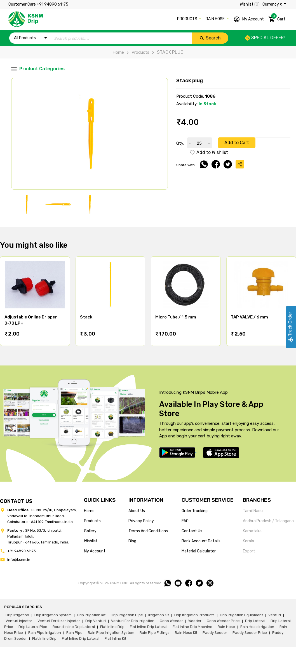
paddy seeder (215, 632)
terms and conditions (148, 531)
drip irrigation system (53, 615)
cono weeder (171, 621)
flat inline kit (115, 638)
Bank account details (201, 541)
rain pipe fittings (155, 632)
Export (249, 551)
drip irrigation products (194, 615)
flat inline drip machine (192, 627)
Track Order (290, 327)
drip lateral (255, 621)
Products (136, 52)
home (89, 510)
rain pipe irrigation (44, 632)
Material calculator (199, 551)
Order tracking (195, 510)
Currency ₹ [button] (272, 4)
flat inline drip (112, 627)
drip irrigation (17, 615)
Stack (86, 317)
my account (94, 551)
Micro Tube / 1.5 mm (175, 317)
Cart (276, 18)
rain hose (226, 627)
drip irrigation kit (91, 615)
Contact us (192, 531)
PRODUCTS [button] (187, 19)
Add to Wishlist (209, 152)
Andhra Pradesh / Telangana (268, 521)
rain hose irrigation (257, 627)
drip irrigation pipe (127, 615)
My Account (248, 19)
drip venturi (95, 621)
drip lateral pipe (32, 627)
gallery (90, 531)
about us (136, 510)
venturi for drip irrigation (132, 621)
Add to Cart (236, 142)
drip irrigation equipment (241, 615)
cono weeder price (223, 621)
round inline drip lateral (74, 627)
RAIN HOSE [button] (215, 19)
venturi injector (19, 621)
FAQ (185, 521)
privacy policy (141, 521)
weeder (194, 621)
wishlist (91, 541)
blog (132, 541)
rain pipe (74, 632)
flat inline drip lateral (148, 627)
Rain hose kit (186, 632)
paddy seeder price (249, 632)
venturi (274, 615)
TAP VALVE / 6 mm (249, 317)
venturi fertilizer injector (58, 621)
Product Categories (38, 69)
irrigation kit (158, 615)
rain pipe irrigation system (111, 632)
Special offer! (265, 37)
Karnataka (252, 531)
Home (118, 52)
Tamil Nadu (253, 510)
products (92, 521)
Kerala (248, 541)
